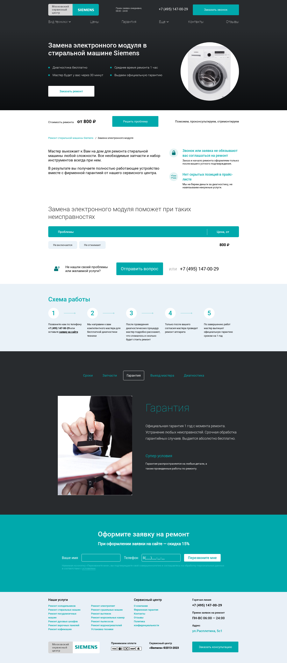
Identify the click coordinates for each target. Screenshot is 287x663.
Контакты (196, 22)
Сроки (88, 375)
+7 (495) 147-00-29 (173, 9)
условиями (89, 568)
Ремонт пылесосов (102, 621)
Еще (162, 22)
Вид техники (58, 22)
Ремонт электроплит (103, 605)
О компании (141, 605)
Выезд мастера (162, 375)
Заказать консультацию (215, 647)
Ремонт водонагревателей (106, 625)
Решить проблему (135, 121)
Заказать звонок (215, 9)
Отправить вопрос (139, 268)
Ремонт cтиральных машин (64, 609)
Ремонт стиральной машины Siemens (70, 137)
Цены (94, 22)
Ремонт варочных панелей (63, 625)
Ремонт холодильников (61, 605)
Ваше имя (70, 558)
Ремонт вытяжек (101, 613)
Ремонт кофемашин (60, 629)
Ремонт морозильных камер (108, 617)
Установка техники (102, 629)
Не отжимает (92, 245)
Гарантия (129, 22)
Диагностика (194, 375)
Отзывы (232, 22)
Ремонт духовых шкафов (63, 621)
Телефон (131, 558)
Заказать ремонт (71, 91)
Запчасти (110, 375)
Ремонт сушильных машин (107, 609)
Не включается (62, 245)
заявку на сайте (68, 331)
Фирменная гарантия (146, 609)
